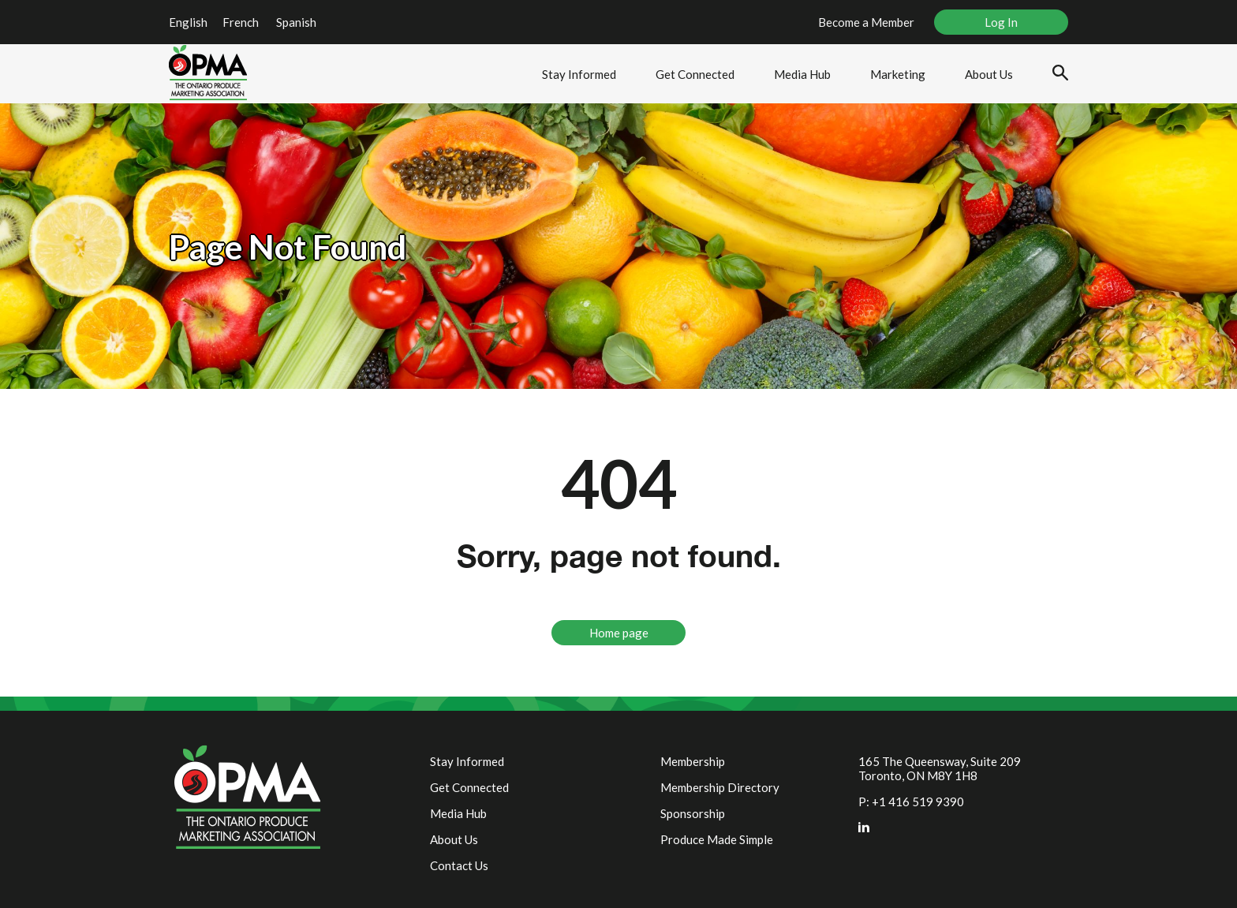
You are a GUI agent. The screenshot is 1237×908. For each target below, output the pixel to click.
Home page (618, 633)
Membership (692, 761)
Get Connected (695, 74)
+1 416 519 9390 (918, 801)
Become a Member (866, 22)
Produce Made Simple (716, 839)
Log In (1001, 22)
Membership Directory (719, 787)
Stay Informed (579, 74)
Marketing (897, 74)
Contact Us (459, 865)
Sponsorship (692, 813)
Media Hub (802, 74)
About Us (989, 74)
